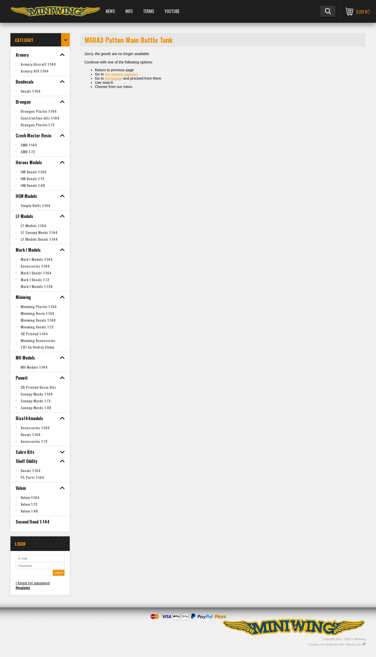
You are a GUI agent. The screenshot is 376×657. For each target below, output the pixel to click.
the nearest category (121, 74)
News (110, 11)
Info (129, 11)
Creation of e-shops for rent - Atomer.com (337, 644)
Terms (148, 11)
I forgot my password (33, 583)
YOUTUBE (171, 11)
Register (23, 588)
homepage (113, 78)
